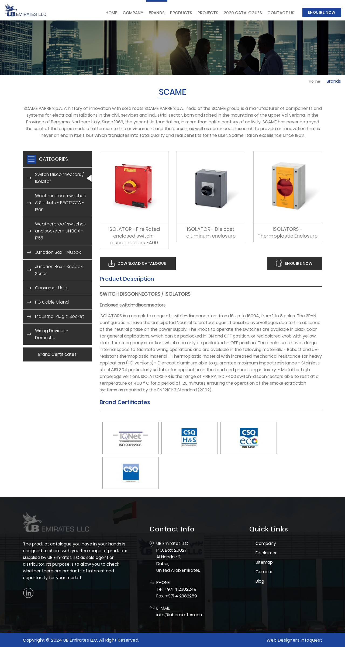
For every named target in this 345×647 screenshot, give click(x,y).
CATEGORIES (53, 159)
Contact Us (280, 13)
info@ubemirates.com (179, 615)
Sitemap (264, 562)
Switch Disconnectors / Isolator (59, 178)
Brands (157, 13)
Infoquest (311, 640)
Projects (208, 13)
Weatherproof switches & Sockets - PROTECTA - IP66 (60, 203)
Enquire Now (322, 12)
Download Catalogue (142, 263)
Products (181, 13)
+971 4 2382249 (180, 589)
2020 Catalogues (243, 13)
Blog (260, 581)
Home (111, 13)
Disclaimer (266, 553)
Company (133, 13)
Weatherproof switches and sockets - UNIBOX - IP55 (60, 231)
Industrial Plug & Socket (59, 316)
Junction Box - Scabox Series (59, 270)
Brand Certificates (57, 354)
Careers (264, 572)
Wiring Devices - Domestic (52, 334)
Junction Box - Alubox (58, 252)
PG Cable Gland (52, 302)
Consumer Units (51, 288)
